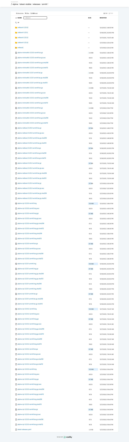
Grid (111, 13)
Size (89, 18)
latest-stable (25, 4)
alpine (15, 4)
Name (20, 17)
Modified (103, 18)
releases (36, 4)
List (105, 13)
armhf (44, 4)
